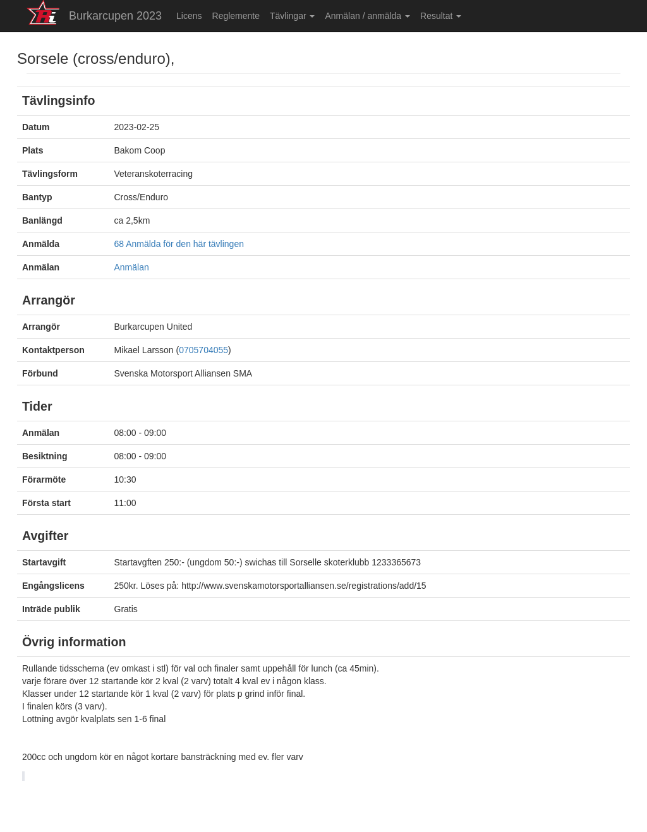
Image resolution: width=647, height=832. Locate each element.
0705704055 (203, 350)
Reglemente (236, 16)
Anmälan (131, 267)
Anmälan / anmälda (367, 16)
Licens (189, 16)
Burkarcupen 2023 (115, 15)
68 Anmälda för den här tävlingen (179, 244)
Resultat (440, 16)
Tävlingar (292, 16)
